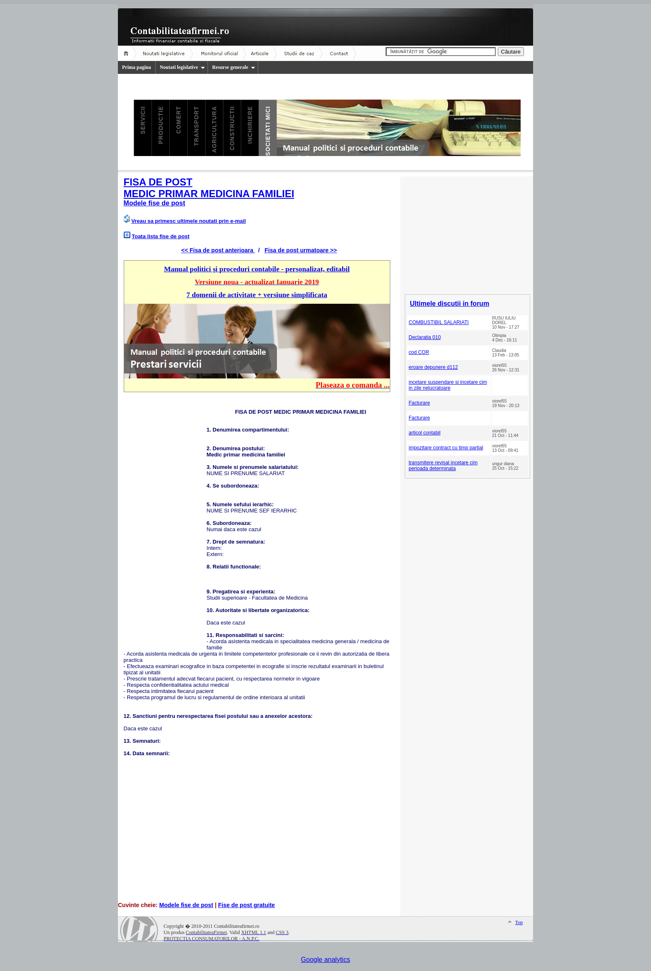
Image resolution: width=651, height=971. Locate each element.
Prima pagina (136, 67)
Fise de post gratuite (246, 905)
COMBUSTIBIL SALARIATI (439, 322)
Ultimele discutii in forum (449, 303)
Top (519, 922)
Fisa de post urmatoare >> (300, 250)
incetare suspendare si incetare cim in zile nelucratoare (448, 385)
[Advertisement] (165, 524)
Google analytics (325, 959)
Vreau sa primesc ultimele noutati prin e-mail (188, 221)
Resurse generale (233, 67)
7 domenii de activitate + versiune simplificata (256, 295)
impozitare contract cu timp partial (446, 448)
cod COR (419, 352)
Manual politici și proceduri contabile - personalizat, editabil (257, 269)
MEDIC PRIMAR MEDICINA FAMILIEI (209, 193)
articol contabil (425, 433)
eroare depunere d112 (433, 367)
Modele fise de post (154, 203)
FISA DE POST (158, 182)
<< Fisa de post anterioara (218, 250)
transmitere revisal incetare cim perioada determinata (443, 465)
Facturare (419, 403)
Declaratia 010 (425, 337)
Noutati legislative (182, 67)
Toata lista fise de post (160, 236)
